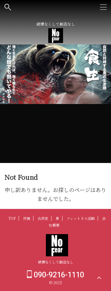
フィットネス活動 (81, 218)
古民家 (43, 218)
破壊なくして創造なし (55, 261)
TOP (12, 218)
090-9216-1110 (55, 275)
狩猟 (26, 218)
